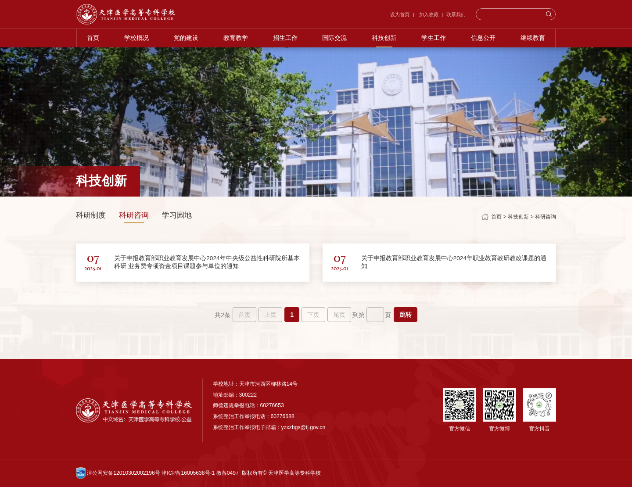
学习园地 (177, 215)
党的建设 (185, 39)
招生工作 (285, 39)
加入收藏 (428, 15)
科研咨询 (134, 215)
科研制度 (91, 215)
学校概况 (136, 39)
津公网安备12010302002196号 (118, 473)
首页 (92, 39)
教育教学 (235, 39)
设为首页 (400, 15)
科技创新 (384, 39)
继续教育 (533, 39)
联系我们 (456, 15)
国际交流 (335, 39)
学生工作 (434, 39)
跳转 (405, 314)
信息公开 (483, 39)
